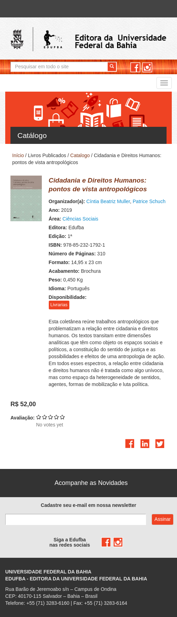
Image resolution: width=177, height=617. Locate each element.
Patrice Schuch (149, 201)
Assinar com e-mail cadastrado (163, 519)
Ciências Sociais (80, 219)
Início (18, 155)
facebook (135, 67)
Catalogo (80, 155)
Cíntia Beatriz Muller (108, 201)
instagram (147, 67)
